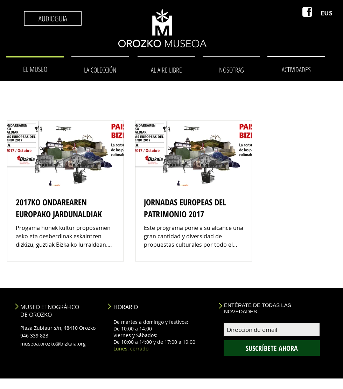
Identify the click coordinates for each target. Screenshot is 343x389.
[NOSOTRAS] (231, 70)
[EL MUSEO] (35, 69)
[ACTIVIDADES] (296, 69)
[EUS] (326, 13)
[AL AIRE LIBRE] (166, 70)
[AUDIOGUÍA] (53, 18)
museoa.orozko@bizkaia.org (53, 343)
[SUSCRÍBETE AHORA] (271, 348)
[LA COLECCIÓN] (100, 70)
